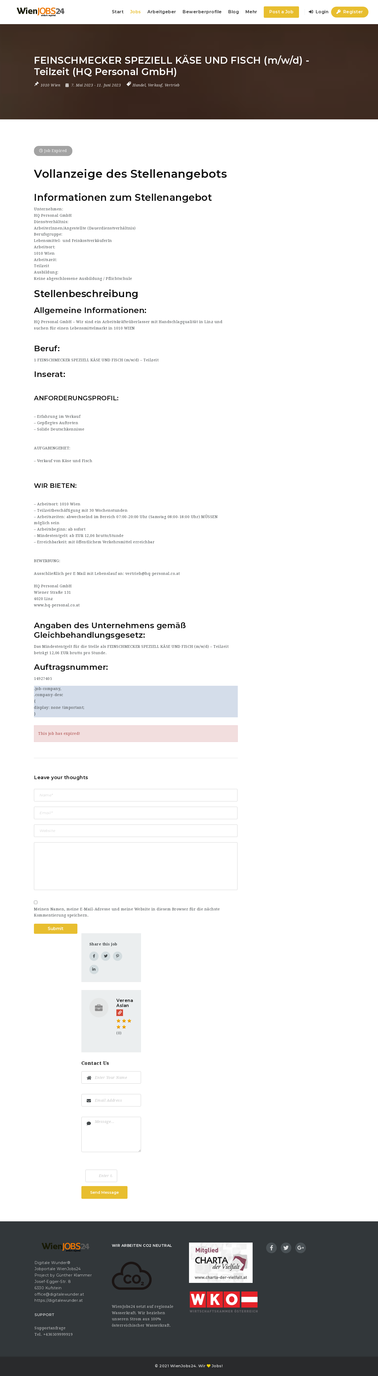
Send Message (104, 1192)
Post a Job (281, 11)
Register (349, 11)
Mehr (251, 11)
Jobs (135, 11)
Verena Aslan (124, 1003)
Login (319, 11)
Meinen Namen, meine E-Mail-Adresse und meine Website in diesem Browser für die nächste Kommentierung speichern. (127, 912)
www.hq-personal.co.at (57, 605)
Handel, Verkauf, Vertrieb (156, 85)
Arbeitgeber (161, 11)
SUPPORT (44, 1314)
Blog (233, 11)
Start (118, 11)
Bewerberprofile (202, 11)
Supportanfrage (49, 1328)
